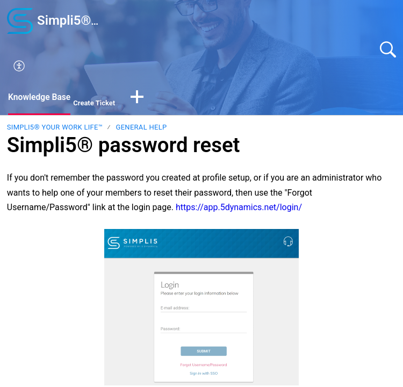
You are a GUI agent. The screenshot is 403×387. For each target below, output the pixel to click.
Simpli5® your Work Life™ (55, 128)
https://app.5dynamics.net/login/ (239, 207)
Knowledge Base (40, 97)
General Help (141, 128)
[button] (208, 67)
